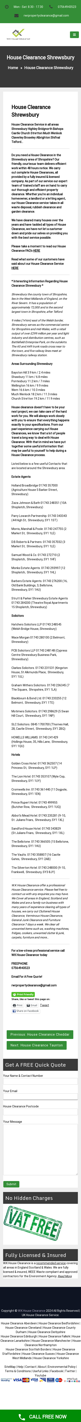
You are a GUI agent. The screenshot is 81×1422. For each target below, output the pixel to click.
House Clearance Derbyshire (46, 1332)
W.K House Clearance (31, 1310)
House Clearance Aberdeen (19, 1323)
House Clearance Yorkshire (51, 1358)
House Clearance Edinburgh (19, 1336)
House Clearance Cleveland (23, 1327)
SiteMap (10, 1366)
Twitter (70, 1371)
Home (13, 68)
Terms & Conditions (18, 1371)
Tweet (44, 1005)
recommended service (51, 1263)
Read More (65, 1276)
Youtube (40, 1375)
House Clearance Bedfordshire (59, 1323)
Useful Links (41, 1371)
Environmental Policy (62, 1366)
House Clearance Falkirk (54, 1336)
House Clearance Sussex (38, 1353)
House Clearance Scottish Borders (28, 1349)
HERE (36, 250)
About (42, 1366)
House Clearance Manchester (51, 1340)
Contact (30, 1366)
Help (20, 1366)
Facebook (57, 1371)
